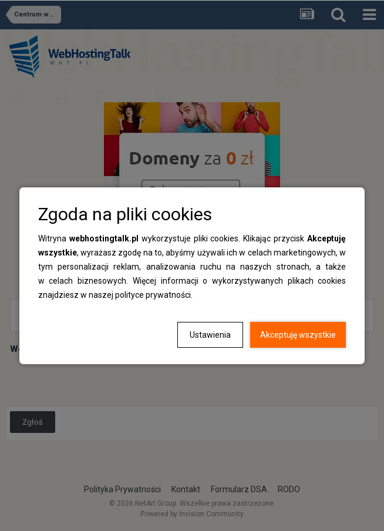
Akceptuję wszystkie (298, 335)
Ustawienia (210, 335)
